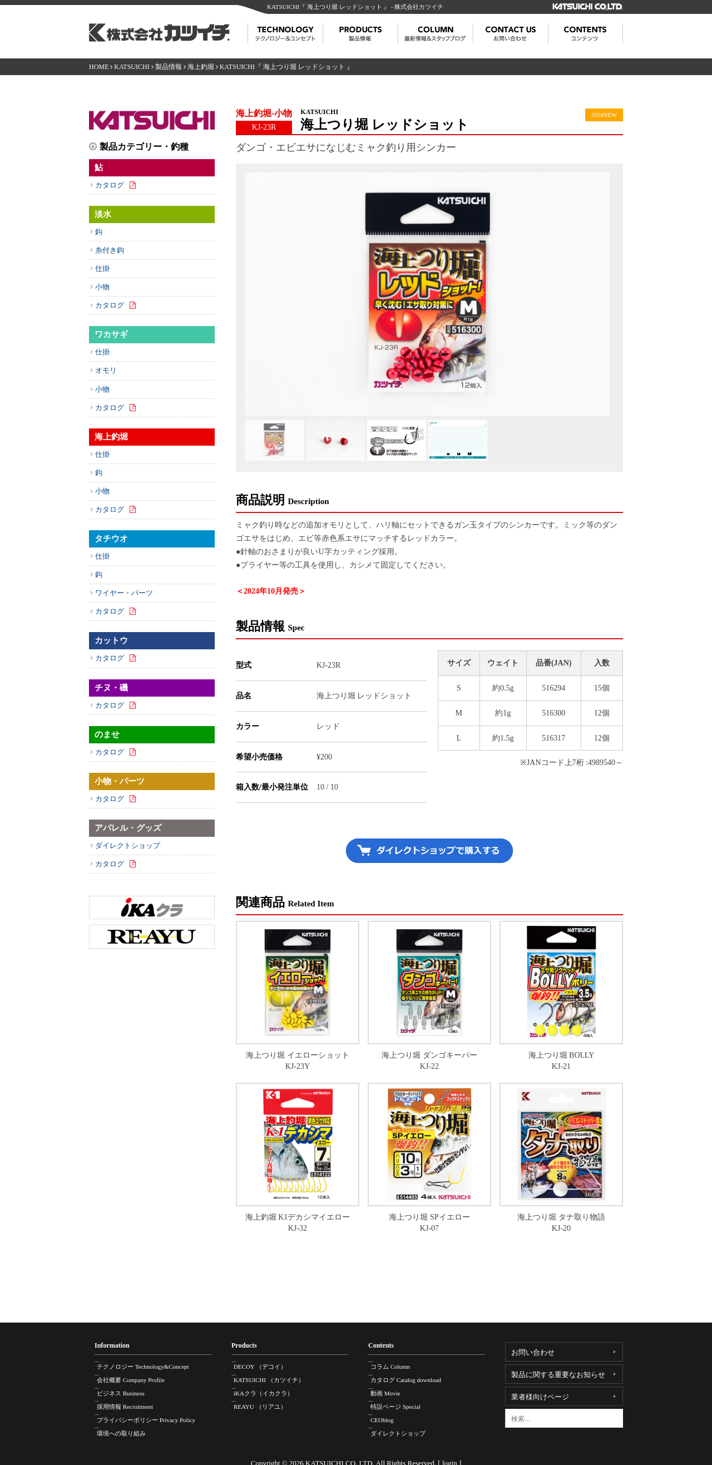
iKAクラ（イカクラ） (269, 1387)
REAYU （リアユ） (266, 1399)
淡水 (103, 214)
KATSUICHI (131, 67)
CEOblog (388, 1411)
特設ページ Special (402, 1399)
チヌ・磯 (111, 687)
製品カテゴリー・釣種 (144, 146)
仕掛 (102, 268)
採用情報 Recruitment (131, 1399)
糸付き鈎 (109, 250)
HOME (98, 67)
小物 (102, 287)
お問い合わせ (533, 1352)
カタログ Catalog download (412, 1376)
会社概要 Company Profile (137, 1376)
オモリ (106, 370)
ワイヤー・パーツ (124, 593)
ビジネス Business (127, 1387)
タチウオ (111, 538)
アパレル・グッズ (128, 827)
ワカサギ (111, 334)
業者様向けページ (540, 1397)
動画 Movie (391, 1387)
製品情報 (168, 67)
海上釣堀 (200, 67)
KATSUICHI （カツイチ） (275, 1376)
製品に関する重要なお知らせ (558, 1374)
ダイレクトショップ (127, 845)
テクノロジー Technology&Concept (149, 1364)
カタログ (109, 185)
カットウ (111, 640)
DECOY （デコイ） (266, 1364)
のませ (107, 734)
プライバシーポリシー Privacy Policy (152, 1411)
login (449, 1453)
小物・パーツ (120, 781)
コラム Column (396, 1364)
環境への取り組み (127, 1422)
